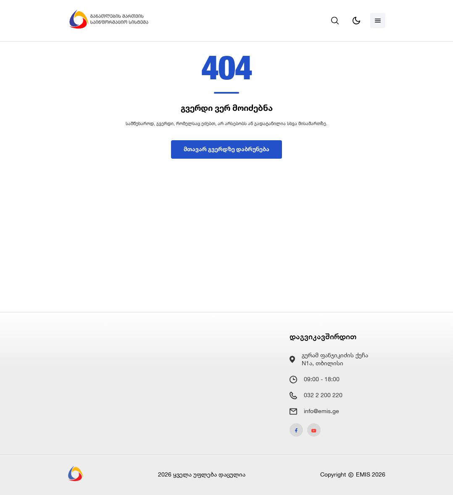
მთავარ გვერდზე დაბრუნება (226, 149)
